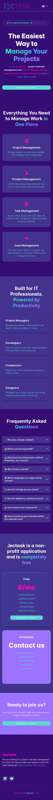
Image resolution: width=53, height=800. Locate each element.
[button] (26, 439)
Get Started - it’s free (26, 87)
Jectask (29, 793)
